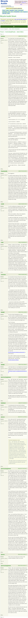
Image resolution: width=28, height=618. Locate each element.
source (21, 4)
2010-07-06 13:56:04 (22, 364)
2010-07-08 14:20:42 (22, 565)
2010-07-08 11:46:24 (22, 554)
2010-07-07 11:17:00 (22, 416)
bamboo (3, 36)
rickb (2, 242)
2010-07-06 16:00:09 (22, 377)
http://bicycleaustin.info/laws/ (13, 359)
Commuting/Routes (10, 32)
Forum (2, 32)
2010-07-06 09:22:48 (22, 274)
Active (13, 28)
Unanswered (17, 28)
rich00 (2, 204)
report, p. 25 (23, 2)
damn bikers (20, 32)
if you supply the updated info (17, 8)
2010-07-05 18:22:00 (22, 171)
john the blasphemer (6, 377)
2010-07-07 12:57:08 (22, 468)
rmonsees (3, 274)
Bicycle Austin (4, 2)
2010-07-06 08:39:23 (22, 242)
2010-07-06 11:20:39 (22, 312)
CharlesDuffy (4, 171)
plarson (3, 417)
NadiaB (2, 312)
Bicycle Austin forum (8, 16)
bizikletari (3, 403)
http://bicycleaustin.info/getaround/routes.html (16, 352)
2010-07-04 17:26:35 (22, 36)
